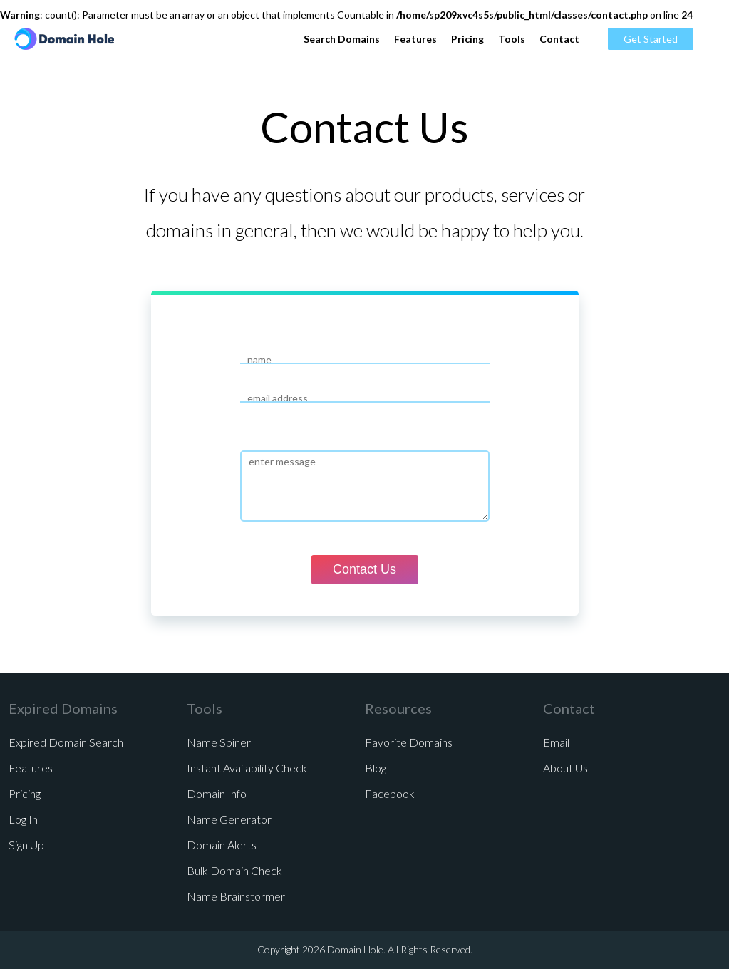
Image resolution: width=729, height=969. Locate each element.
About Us (565, 767)
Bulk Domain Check (234, 870)
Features (415, 39)
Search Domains (342, 39)
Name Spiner (219, 742)
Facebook (390, 793)
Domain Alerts (222, 844)
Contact (559, 39)
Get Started (651, 39)
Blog (375, 767)
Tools (511, 39)
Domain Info (217, 793)
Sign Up (26, 844)
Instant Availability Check (247, 767)
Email (556, 742)
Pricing (467, 39)
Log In (23, 819)
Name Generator (229, 819)
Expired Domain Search (66, 742)
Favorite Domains (409, 742)
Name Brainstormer (236, 896)
